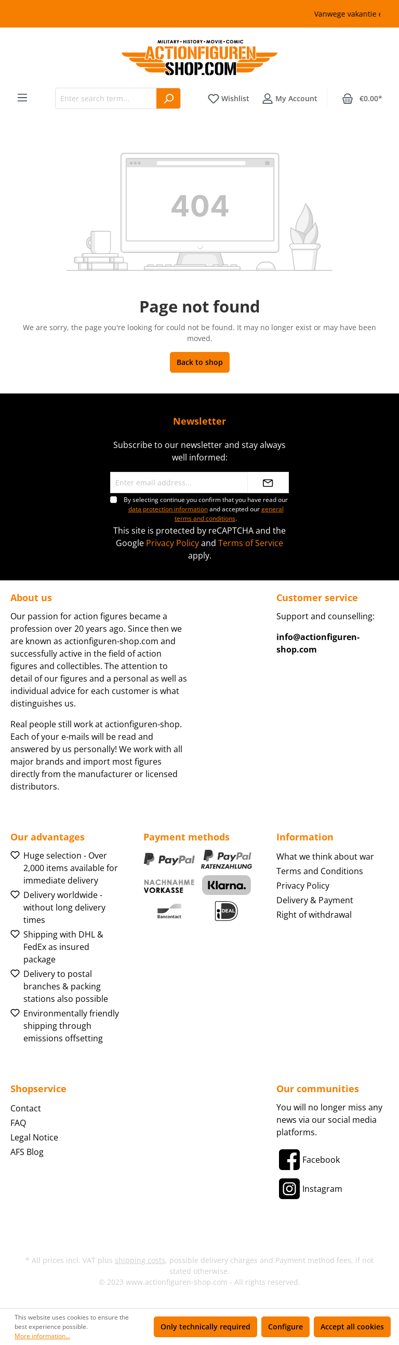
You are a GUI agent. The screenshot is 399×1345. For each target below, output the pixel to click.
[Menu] (22, 97)
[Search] (168, 98)
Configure (285, 1327)
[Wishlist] (229, 98)
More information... (42, 1336)
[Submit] (268, 482)
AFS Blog (27, 1152)
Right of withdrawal (314, 914)
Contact (25, 1108)
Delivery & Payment (314, 900)
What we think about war (325, 856)
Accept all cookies (352, 1327)
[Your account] (290, 98)
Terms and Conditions (319, 871)
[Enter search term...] (106, 98)
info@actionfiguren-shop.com (318, 643)
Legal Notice (34, 1137)
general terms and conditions (229, 514)
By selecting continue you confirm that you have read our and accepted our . (206, 509)
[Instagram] (309, 1189)
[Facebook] (308, 1160)
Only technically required (205, 1327)
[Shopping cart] (362, 98)
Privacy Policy (172, 543)
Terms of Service (250, 543)
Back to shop (200, 362)
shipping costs (140, 1260)
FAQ (18, 1123)
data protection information (168, 509)
